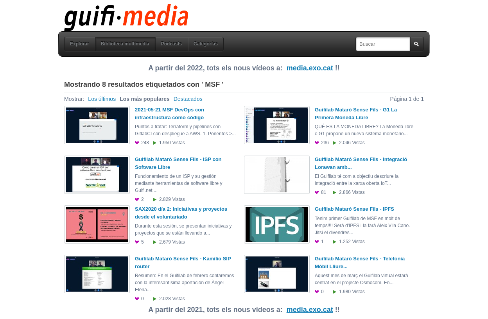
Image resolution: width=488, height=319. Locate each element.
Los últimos (102, 99)
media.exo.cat (310, 68)
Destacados (188, 99)
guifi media (106, 9)
